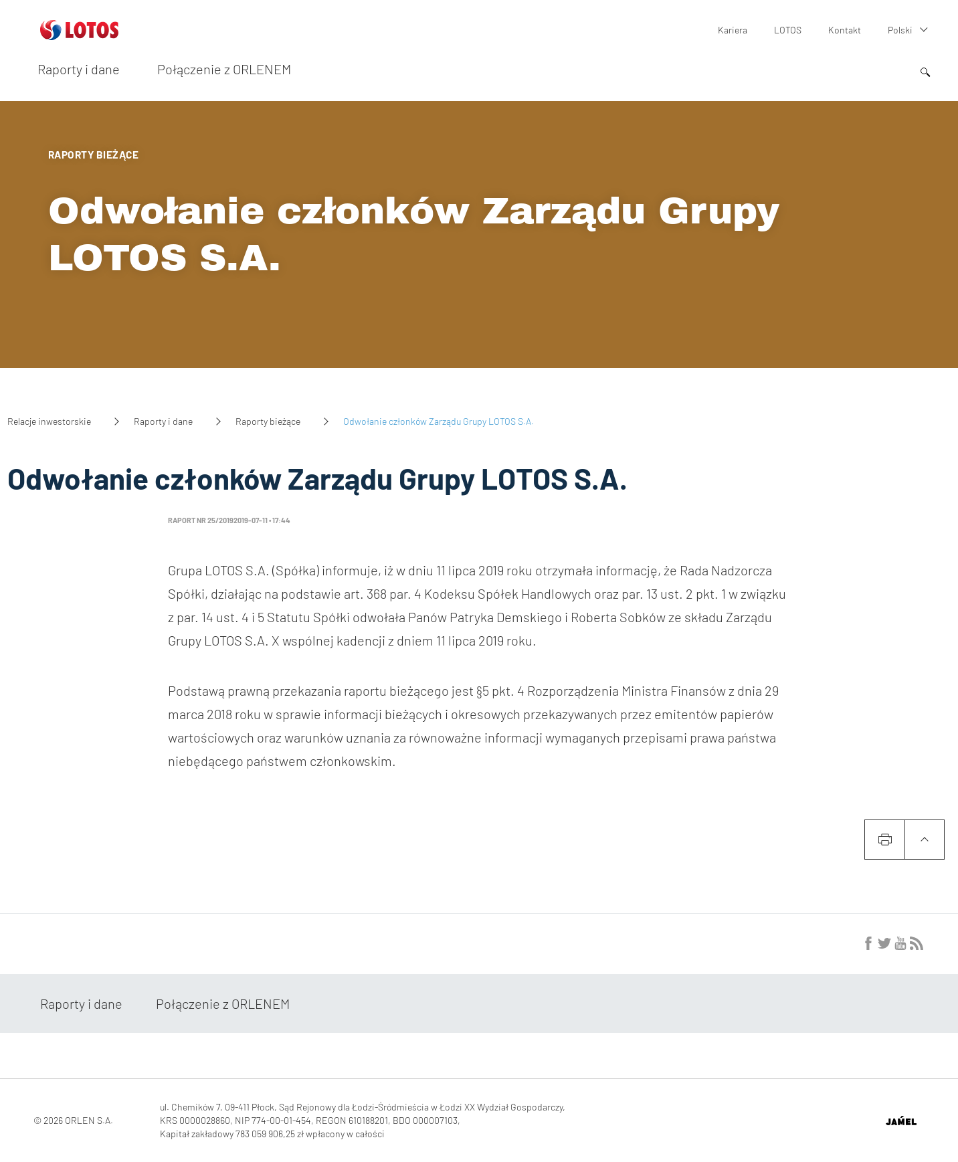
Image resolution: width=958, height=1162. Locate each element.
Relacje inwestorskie (49, 421)
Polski (900, 29)
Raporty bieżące (267, 421)
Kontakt (844, 29)
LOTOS (787, 29)
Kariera (732, 29)
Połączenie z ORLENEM (224, 69)
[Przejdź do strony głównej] (79, 35)
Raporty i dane (78, 69)
